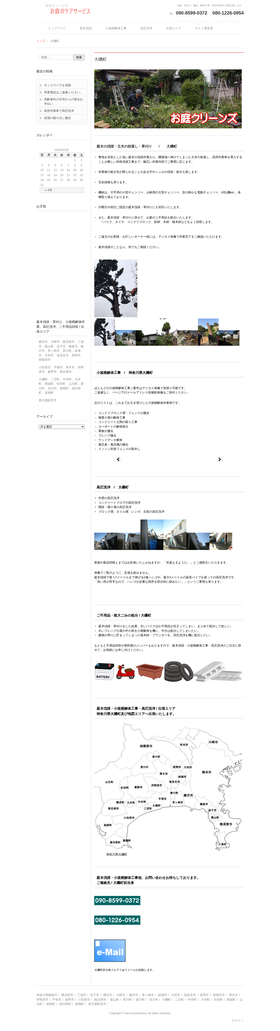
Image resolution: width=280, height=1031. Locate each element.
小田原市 (84, 999)
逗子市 (94, 995)
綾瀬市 (162, 995)
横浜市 (107, 995)
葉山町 (114, 999)
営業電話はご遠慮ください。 (63, 92)
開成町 (231, 999)
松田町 (218, 999)
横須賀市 (67, 995)
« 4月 (48, 190)
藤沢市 (133, 995)
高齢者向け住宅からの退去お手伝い (63, 101)
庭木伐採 (86, 28)
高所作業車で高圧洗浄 (59, 110)
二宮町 (179, 999)
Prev (118, 459)
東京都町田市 (97, 1004)
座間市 (204, 995)
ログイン (238, 1020)
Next (219, 459)
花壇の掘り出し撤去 (57, 118)
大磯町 (166, 999)
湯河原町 (65, 1004)
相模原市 (219, 995)
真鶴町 (79, 1004)
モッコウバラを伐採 (57, 85)
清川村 (153, 999)
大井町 (205, 999)
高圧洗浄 (146, 28)
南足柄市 (100, 999)
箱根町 (50, 1004)
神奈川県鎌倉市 (46, 995)
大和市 (175, 995)
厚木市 (233, 995)
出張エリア (173, 28)
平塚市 (56, 999)
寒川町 (127, 999)
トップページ (57, 28)
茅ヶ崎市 (148, 995)
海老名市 (190, 995)
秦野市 (69, 999)
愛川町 (140, 999)
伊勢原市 (42, 999)
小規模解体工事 (116, 28)
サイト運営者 (204, 28)
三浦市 (81, 995)
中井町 (192, 999)
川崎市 (120, 995)
